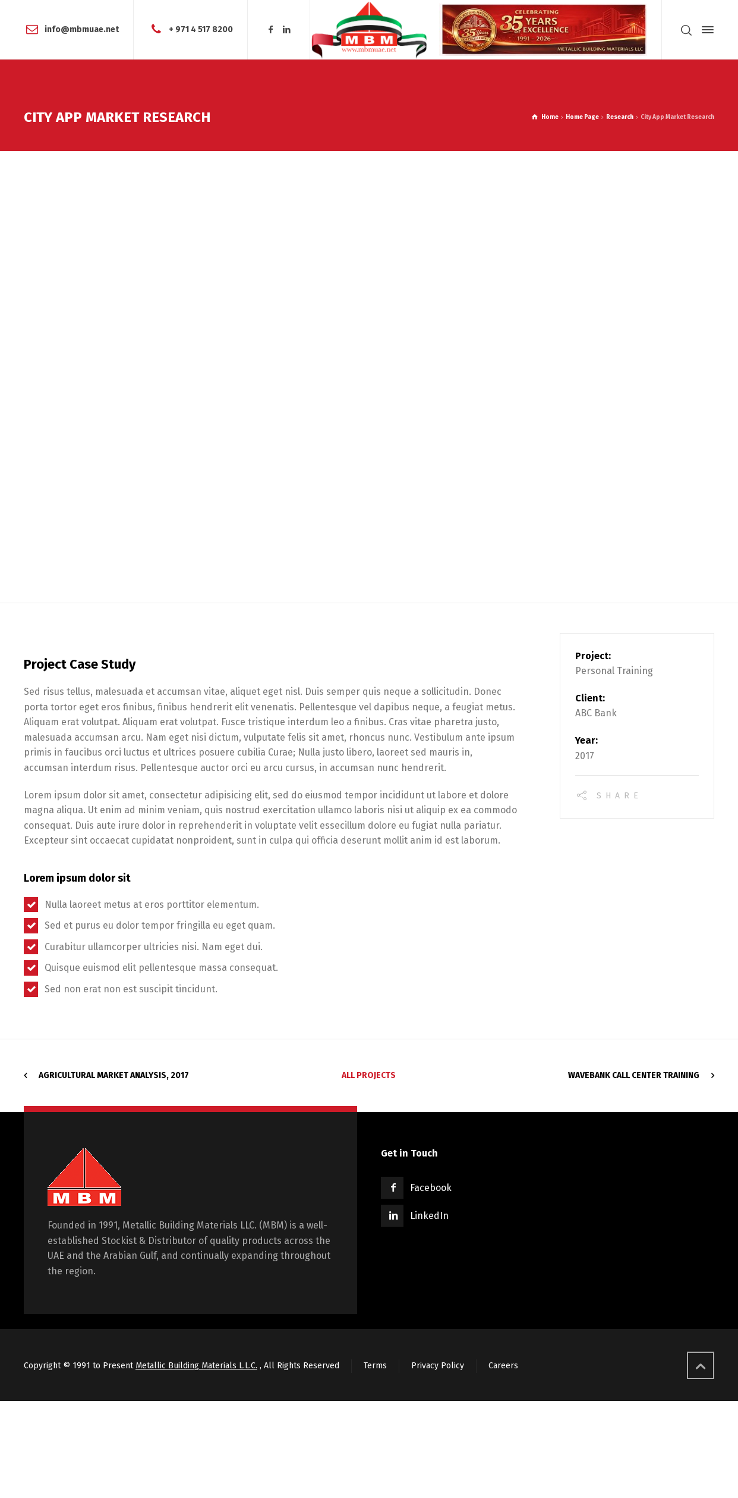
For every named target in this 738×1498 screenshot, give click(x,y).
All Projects (369, 1075)
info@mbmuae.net (82, 29)
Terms (375, 1366)
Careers (503, 1366)
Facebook (431, 1187)
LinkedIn (429, 1215)
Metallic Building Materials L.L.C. (196, 1366)
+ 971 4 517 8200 (201, 29)
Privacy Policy (437, 1366)
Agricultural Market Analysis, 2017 (114, 1075)
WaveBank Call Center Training (633, 1075)
